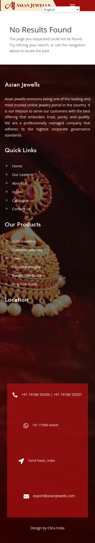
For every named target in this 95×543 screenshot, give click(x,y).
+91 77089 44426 (45, 425)
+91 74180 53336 (36, 394)
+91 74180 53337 (67, 394)
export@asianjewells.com (54, 495)
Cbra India (56, 528)
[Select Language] (61, 9)
